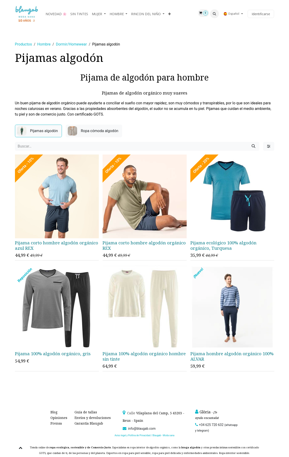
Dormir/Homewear (71, 44)
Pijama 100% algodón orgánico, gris (53, 353)
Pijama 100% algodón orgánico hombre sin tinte (144, 356)
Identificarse (261, 14)
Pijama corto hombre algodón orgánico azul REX (56, 245)
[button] (214, 13)
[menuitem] (56, 14)
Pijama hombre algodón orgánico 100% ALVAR (231, 356)
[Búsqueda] (253, 146)
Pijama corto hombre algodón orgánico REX (144, 245)
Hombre (43, 44)
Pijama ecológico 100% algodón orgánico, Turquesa (223, 245)
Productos (23, 44)
